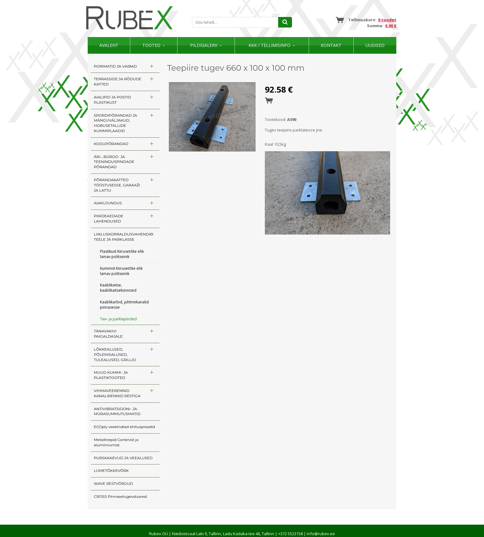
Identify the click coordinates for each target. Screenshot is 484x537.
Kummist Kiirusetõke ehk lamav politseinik (121, 271)
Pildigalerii (203, 45)
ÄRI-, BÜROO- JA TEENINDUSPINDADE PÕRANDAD (114, 161)
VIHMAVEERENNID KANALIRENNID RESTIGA (117, 393)
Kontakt (331, 45)
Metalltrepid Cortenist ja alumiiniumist (116, 442)
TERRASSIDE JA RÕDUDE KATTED (117, 81)
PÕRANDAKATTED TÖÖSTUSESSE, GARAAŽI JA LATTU (117, 185)
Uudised (375, 45)
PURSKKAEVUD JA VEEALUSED (123, 458)
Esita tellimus (269, 100)
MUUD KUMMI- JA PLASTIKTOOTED (111, 375)
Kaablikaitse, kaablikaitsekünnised (118, 287)
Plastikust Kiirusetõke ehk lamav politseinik (122, 254)
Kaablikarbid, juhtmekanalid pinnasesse (124, 304)
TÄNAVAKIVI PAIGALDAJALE (108, 334)
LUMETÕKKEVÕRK (111, 470)
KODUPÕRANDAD (111, 143)
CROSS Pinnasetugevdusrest (120, 496)
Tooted (151, 45)
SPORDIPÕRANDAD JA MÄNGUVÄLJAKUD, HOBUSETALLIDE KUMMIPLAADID (115, 123)
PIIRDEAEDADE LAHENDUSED (108, 218)
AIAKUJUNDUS (108, 203)
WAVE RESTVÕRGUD (113, 483)
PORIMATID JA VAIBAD (115, 66)
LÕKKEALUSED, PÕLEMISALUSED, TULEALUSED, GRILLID (115, 354)
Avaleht (108, 45)
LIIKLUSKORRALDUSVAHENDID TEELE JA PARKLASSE (123, 237)
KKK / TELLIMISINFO (269, 45)
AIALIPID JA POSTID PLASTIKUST (112, 100)
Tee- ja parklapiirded (118, 319)
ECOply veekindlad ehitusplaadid (124, 426)
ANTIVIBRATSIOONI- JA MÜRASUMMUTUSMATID (117, 411)
